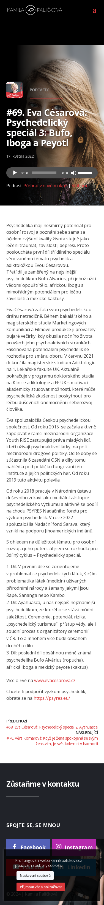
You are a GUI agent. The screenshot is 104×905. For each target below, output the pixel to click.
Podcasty (39, 89)
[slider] (44, 172)
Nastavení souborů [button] (35, 875)
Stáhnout (81, 186)
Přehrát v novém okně (45, 186)
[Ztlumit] (73, 173)
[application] (52, 172)
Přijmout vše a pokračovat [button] (41, 886)
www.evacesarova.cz (54, 680)
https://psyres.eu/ (52, 698)
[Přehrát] (15, 173)
